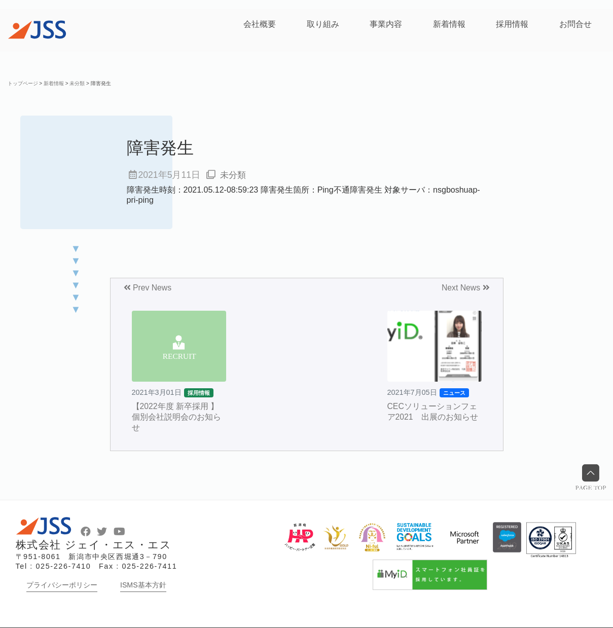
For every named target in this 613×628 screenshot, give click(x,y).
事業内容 (386, 24)
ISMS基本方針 (143, 585)
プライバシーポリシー (61, 585)
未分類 (233, 175)
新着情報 (449, 24)
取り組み (323, 24)
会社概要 (259, 24)
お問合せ (575, 24)
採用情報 (512, 24)
